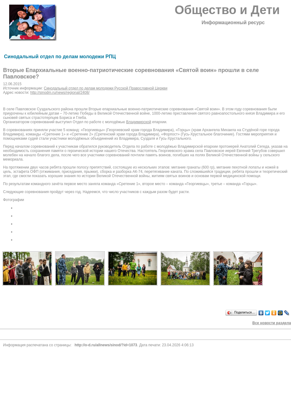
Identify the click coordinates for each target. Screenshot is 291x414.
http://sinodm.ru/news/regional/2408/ (59, 92)
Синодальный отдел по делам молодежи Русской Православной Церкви (105, 88)
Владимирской (138, 122)
